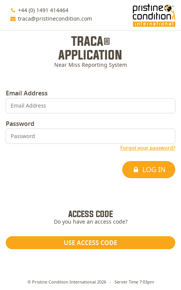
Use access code (90, 243)
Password (20, 124)
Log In (149, 170)
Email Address (27, 93)
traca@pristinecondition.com (55, 19)
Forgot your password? (147, 148)
